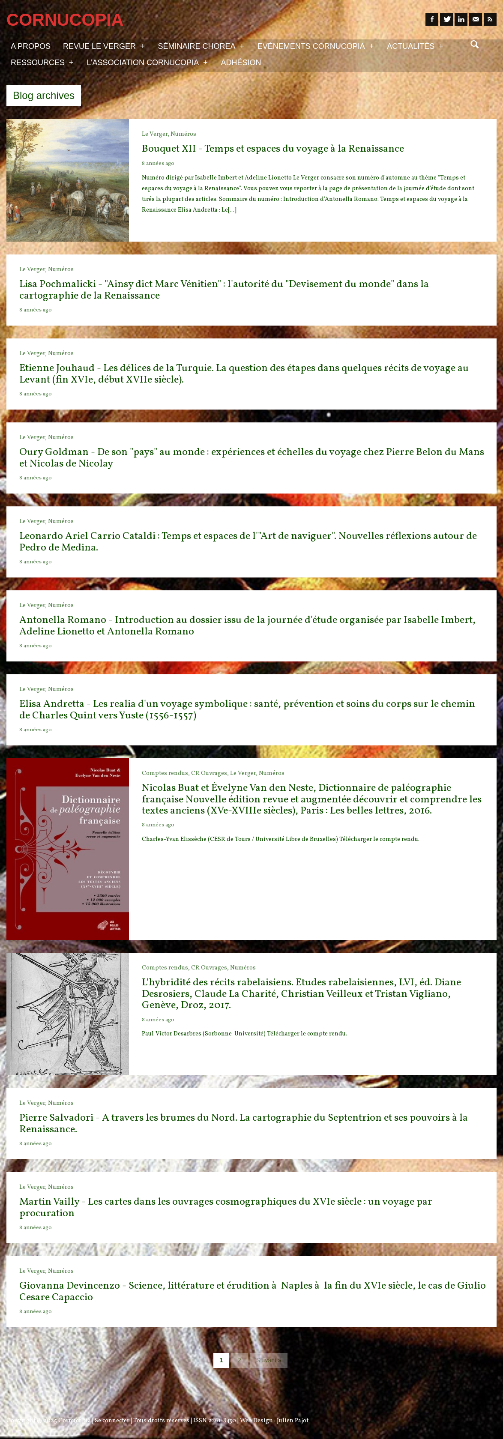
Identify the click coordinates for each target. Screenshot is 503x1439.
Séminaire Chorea (201, 46)
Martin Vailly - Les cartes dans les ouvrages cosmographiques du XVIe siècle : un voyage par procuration (225, 1208)
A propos (31, 46)
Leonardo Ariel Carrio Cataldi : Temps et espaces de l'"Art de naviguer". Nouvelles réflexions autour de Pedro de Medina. (248, 542)
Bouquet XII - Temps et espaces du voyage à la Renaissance (273, 149)
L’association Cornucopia (147, 62)
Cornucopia (74, 1421)
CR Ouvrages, (210, 773)
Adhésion (241, 62)
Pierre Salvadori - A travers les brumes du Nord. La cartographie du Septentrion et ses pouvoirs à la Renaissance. (243, 1124)
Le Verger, (156, 134)
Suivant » (268, 1360)
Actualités (415, 46)
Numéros (183, 134)
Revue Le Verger (103, 46)
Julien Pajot (292, 1421)
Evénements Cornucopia (315, 46)
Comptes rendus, (166, 773)
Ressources (42, 62)
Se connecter (112, 1421)
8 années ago (158, 164)
